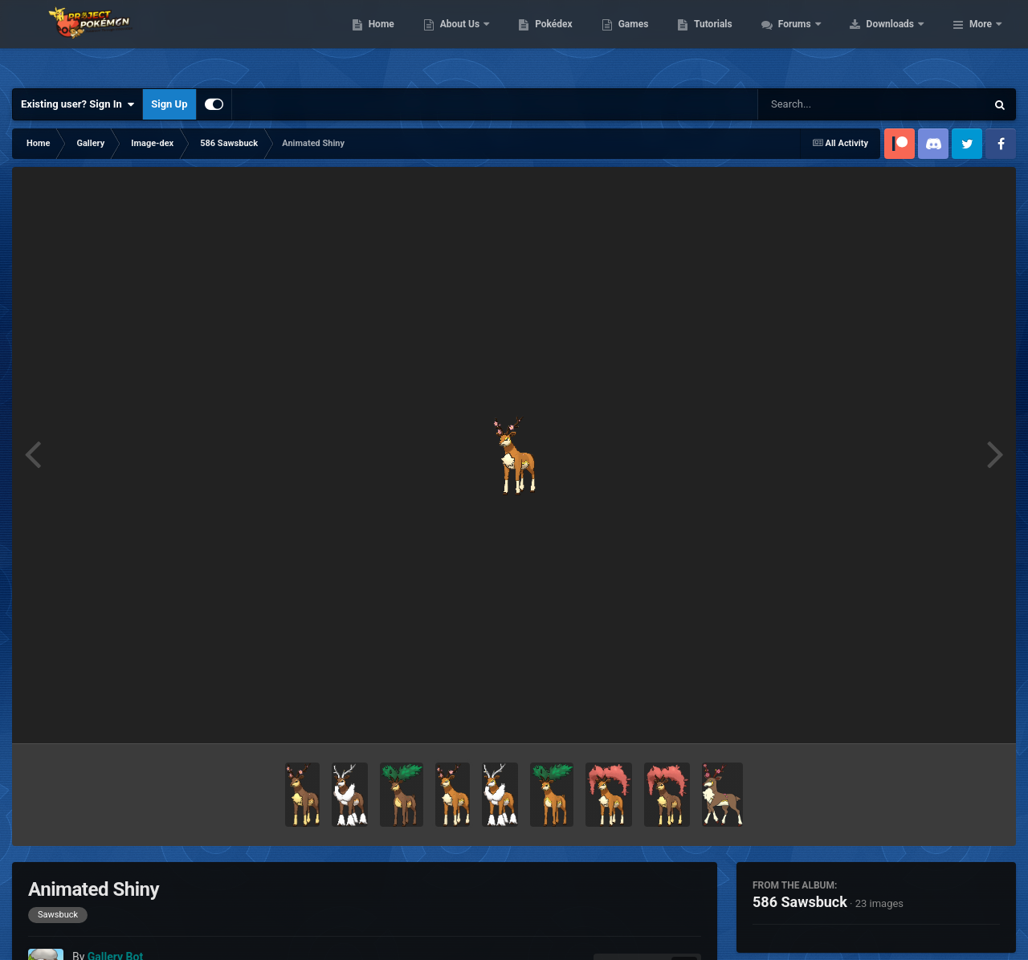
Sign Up (169, 104)
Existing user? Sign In (77, 104)
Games (735, 40)
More (980, 40)
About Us (563, 40)
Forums (897, 40)
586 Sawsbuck (800, 901)
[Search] (831, 104)
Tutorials (815, 40)
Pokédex (656, 40)
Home (483, 40)
